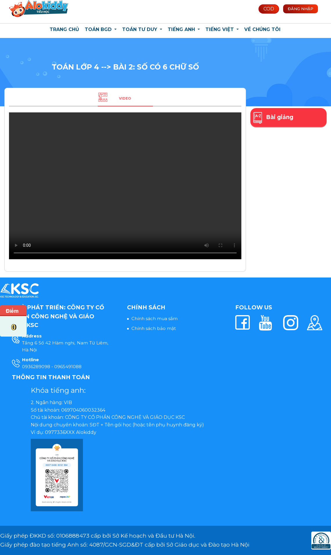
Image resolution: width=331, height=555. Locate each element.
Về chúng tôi (262, 29)
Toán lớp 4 (76, 67)
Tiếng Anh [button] (182, 29)
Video (125, 98)
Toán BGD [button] (99, 29)
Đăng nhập (300, 8)
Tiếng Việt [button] (220, 29)
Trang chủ (64, 29)
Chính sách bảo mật (153, 328)
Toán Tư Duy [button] (140, 29)
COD (268, 9)
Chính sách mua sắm (154, 318)
